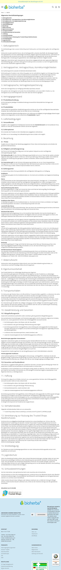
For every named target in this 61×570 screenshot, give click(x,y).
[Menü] (58, 554)
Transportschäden (7, 30)
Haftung (5, 34)
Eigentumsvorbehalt (8, 29)
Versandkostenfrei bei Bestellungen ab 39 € (30, 1)
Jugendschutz (7, 40)
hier (4, 426)
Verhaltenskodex (8, 35)
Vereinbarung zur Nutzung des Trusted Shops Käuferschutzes (20, 37)
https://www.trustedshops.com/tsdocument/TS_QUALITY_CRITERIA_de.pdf (31, 411)
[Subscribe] (41, 514)
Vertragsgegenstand (8, 22)
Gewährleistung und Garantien (11, 32)
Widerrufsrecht (6, 27)
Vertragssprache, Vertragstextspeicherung (14, 21)
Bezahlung (5, 26)
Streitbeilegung (7, 38)
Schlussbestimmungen (9, 41)
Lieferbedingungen (7, 24)
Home (2, 12)
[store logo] (14, 7)
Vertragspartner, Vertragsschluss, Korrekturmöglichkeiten (18, 19)
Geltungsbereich (7, 18)
